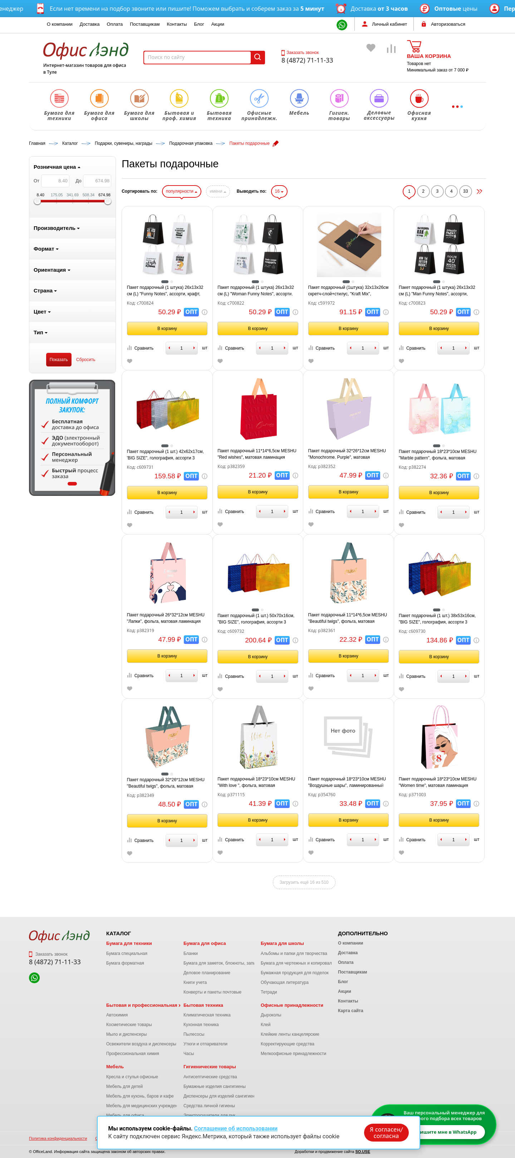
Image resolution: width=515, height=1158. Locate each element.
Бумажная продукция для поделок (295, 972)
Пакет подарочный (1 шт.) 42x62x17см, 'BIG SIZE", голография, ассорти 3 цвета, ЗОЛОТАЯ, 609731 (165, 455)
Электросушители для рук (209, 1115)
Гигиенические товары (209, 1066)
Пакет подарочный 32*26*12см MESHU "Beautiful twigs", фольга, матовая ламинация (166, 783)
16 (279, 191)
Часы (188, 1053)
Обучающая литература (285, 982)
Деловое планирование (206, 972)
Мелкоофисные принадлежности (293, 1053)
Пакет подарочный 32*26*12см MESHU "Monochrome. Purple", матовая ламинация (347, 454)
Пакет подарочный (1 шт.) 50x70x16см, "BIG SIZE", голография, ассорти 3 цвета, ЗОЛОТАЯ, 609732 (255, 619)
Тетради (269, 992)
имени (218, 191)
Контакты (177, 24)
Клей (265, 1024)
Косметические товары (129, 1024)
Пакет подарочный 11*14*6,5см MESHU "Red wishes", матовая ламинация (256, 454)
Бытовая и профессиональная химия (149, 1005)
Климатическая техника (207, 1014)
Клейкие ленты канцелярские (290, 1034)
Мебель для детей (124, 1086)
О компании (60, 24)
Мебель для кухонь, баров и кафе (140, 1096)
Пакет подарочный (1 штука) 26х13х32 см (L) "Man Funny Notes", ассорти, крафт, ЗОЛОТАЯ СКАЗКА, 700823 (437, 291)
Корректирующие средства (287, 1043)
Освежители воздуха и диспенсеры (141, 1043)
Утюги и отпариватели (205, 1043)
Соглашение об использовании (236, 1128)
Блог (199, 24)
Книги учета (195, 982)
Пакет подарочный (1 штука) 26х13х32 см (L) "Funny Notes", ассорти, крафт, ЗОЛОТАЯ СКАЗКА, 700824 (165, 291)
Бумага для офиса (204, 943)
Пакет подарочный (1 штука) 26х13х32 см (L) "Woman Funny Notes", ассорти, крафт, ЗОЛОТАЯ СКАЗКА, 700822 (255, 291)
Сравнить (140, 348)
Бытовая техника (203, 1005)
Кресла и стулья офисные (132, 1076)
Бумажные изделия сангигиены (214, 1086)
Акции (217, 24)
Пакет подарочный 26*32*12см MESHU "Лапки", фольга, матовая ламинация (166, 618)
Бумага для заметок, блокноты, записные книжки (231, 963)
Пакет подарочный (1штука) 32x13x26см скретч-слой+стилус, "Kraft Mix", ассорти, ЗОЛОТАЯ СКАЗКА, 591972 (348, 291)
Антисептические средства (210, 1076)
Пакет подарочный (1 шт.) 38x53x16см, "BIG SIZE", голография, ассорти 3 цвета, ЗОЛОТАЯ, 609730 (437, 619)
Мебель (115, 1066)
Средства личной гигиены (209, 1105)
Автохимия (117, 1014)
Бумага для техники (129, 943)
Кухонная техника (201, 1024)
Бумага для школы (282, 943)
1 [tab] (72, 484)
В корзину (167, 328)
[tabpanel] (72, 438)
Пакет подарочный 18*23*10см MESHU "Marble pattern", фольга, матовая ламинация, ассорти (437, 455)
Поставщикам (145, 24)
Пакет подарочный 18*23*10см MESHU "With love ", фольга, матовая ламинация (256, 783)
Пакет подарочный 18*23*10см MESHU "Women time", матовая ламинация (437, 782)
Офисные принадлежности (292, 1005)
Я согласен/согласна (386, 1132)
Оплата (115, 24)
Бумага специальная (126, 953)
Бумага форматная (125, 963)
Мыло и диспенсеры (126, 1034)
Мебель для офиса (125, 1115)
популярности (181, 191)
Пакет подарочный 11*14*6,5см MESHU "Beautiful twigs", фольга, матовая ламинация (347, 618)
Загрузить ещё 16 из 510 (304, 882)
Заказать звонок (300, 52)
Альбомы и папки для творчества (294, 953)
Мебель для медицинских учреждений (144, 1105)
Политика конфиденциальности (58, 1138)
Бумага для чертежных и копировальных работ (307, 963)
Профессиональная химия (132, 1053)
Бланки (190, 953)
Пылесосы (193, 1034)
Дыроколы (271, 1014)
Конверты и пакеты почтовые (212, 992)
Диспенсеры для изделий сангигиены (220, 1096)
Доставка (90, 24)
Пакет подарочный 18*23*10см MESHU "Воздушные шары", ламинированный (347, 782)
